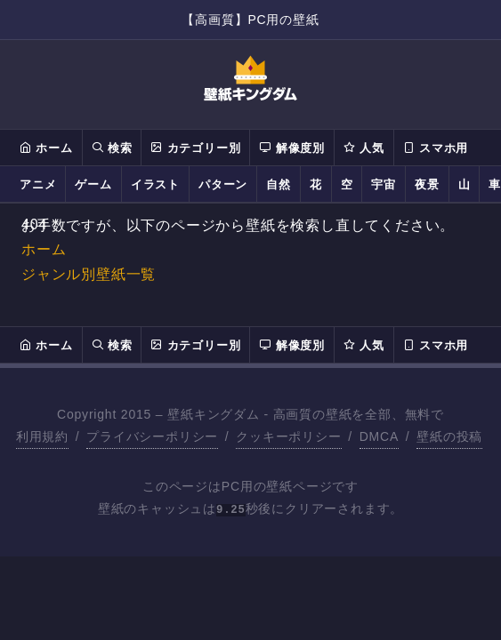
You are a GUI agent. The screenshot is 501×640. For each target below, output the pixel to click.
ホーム (46, 147)
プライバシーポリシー (152, 436)
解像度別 (291, 147)
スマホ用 (435, 147)
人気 (363, 147)
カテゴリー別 (195, 147)
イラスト (155, 184)
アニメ (38, 184)
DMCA (379, 436)
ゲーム (93, 184)
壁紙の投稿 (449, 436)
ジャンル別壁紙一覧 (88, 274)
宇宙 (383, 184)
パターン (222, 184)
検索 (112, 147)
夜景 (427, 184)
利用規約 (42, 436)
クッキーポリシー (288, 436)
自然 (278, 184)
